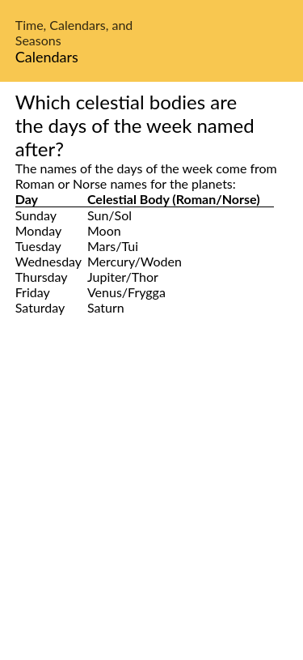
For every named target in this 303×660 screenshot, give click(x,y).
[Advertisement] (151, 506)
